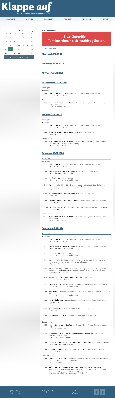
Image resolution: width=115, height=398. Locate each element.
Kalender (48, 19)
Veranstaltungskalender (18, 57)
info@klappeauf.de (49, 392)
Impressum (75, 392)
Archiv (74, 390)
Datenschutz (76, 393)
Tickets (67, 19)
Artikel (29, 19)
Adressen (86, 19)
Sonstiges (52, 48)
